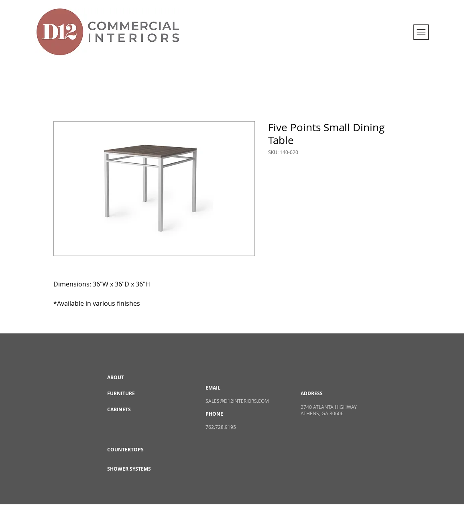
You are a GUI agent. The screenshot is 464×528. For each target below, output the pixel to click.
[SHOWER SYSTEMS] (135, 469)
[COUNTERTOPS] (135, 450)
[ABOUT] (135, 378)
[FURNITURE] (135, 394)
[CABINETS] (135, 410)
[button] (421, 32)
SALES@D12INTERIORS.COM (237, 401)
